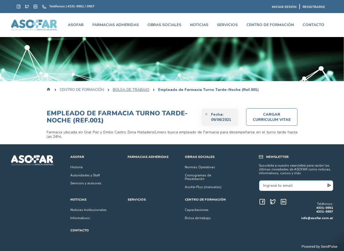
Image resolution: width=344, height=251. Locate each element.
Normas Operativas (200, 167)
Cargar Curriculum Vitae (272, 117)
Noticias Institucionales (88, 210)
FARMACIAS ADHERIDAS (115, 24)
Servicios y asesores (85, 183)
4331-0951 (324, 208)
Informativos (80, 218)
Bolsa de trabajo (198, 218)
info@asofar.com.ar (317, 218)
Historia (76, 167)
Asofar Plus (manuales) (203, 187)
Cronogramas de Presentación (198, 177)
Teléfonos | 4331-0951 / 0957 (71, 6)
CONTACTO (313, 24)
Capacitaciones (197, 210)
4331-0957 (324, 212)
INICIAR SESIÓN (284, 7)
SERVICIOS (227, 24)
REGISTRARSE (314, 7)
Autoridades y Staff (85, 175)
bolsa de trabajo (131, 90)
